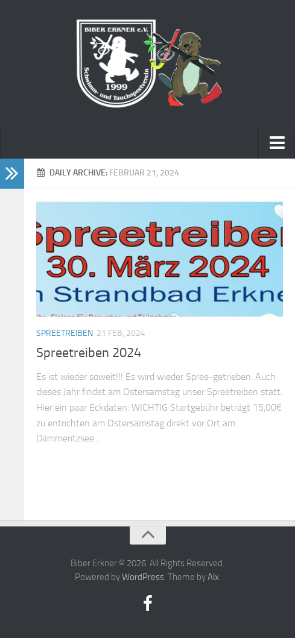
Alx (213, 577)
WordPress (143, 577)
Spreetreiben (64, 333)
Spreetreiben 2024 (88, 353)
